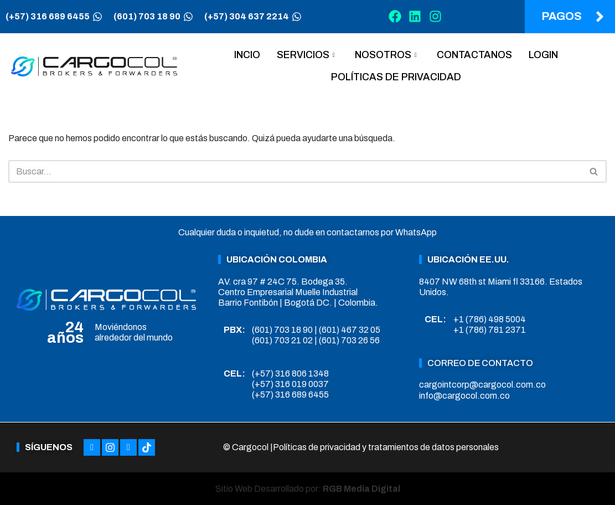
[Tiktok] (146, 447)
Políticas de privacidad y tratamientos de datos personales (386, 447)
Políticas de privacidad (396, 77)
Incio (247, 54)
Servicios (306, 54)
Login (543, 54)
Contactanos (474, 54)
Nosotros (386, 54)
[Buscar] (295, 171)
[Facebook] (92, 447)
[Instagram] (110, 447)
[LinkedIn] (128, 447)
